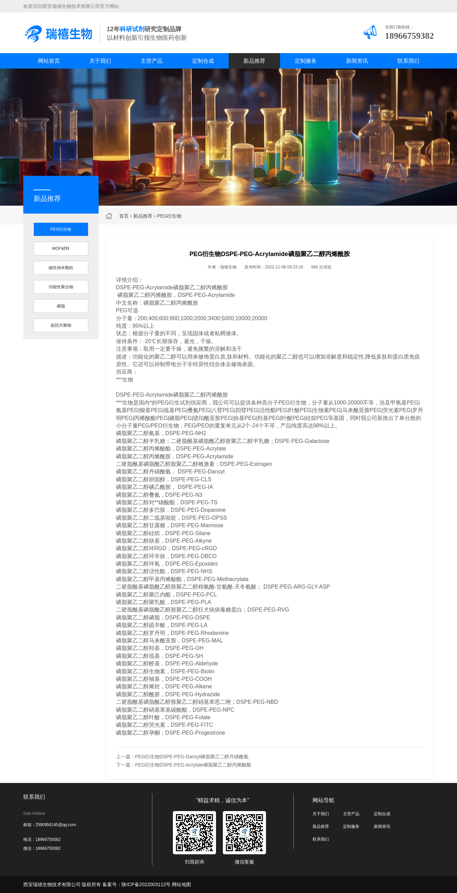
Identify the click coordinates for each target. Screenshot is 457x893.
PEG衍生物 (169, 216)
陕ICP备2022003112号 (146, 884)
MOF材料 (60, 248)
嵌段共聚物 (61, 325)
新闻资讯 (357, 61)
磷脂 (61, 306)
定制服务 (306, 61)
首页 (124, 216)
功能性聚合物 (61, 287)
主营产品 (152, 61)
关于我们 (100, 61)
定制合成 (203, 61)
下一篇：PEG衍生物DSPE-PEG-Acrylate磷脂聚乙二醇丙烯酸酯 (183, 765)
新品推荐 (254, 61)
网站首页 (49, 61)
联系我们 (408, 61)
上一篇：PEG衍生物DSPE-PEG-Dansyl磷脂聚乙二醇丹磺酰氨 (182, 756)
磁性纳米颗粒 (61, 267)
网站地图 (181, 884)
